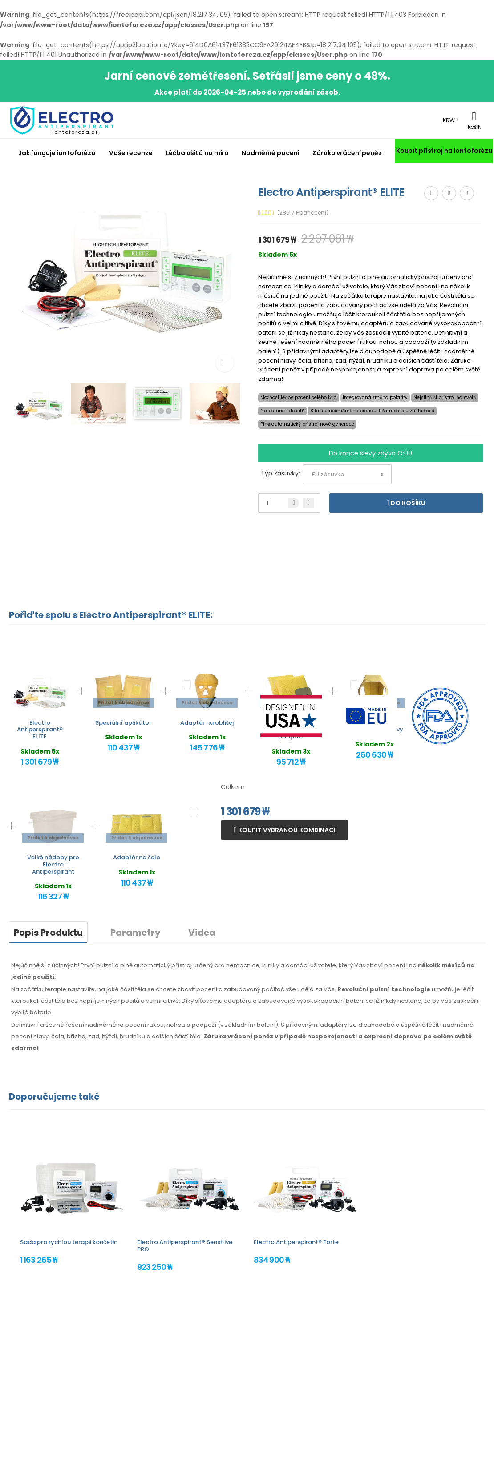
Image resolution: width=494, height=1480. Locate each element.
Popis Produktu (48, 932)
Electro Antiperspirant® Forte (296, 1242)
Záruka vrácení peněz (346, 152)
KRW (449, 120)
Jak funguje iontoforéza (57, 152)
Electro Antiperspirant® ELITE (40, 729)
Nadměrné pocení (270, 152)
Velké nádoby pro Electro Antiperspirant (53, 864)
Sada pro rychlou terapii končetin (68, 1242)
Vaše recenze (131, 152)
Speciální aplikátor (123, 722)
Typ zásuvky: (280, 473)
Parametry (135, 932)
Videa (201, 932)
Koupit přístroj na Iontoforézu (444, 150)
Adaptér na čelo (136, 857)
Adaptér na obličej (207, 722)
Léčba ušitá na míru (197, 152)
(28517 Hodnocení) (302, 212)
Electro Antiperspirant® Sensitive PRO (184, 1245)
